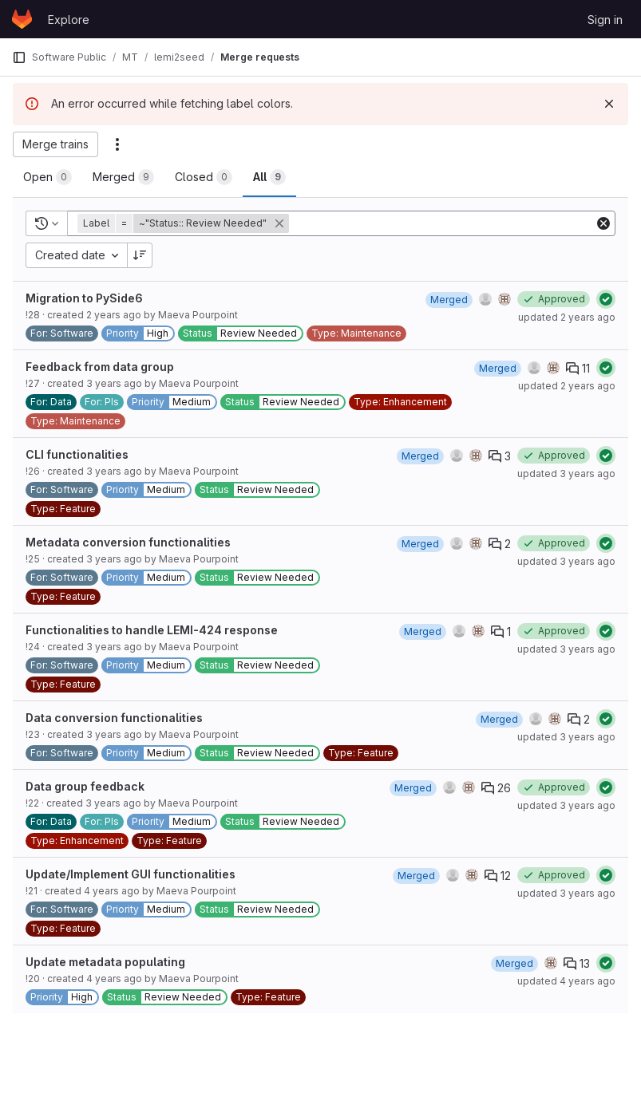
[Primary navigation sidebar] (19, 57)
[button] (184, 223)
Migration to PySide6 (84, 298)
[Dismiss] (609, 103)
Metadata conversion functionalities (128, 542)
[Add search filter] (443, 223)
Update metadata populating (105, 962)
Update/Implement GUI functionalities (130, 874)
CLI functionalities (77, 454)
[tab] (47, 177)
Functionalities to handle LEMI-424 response (152, 630)
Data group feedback (85, 786)
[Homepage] (22, 19)
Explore (68, 19)
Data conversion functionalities (114, 717)
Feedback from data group (100, 366)
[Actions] (117, 144)
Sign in (605, 19)
